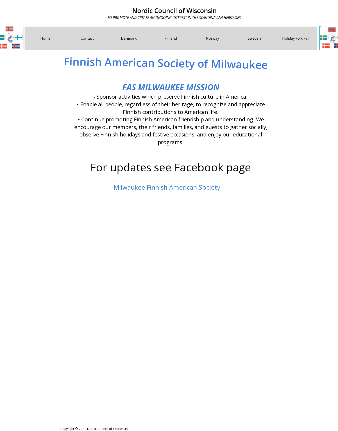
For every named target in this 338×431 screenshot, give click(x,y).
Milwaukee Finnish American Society (166, 187)
